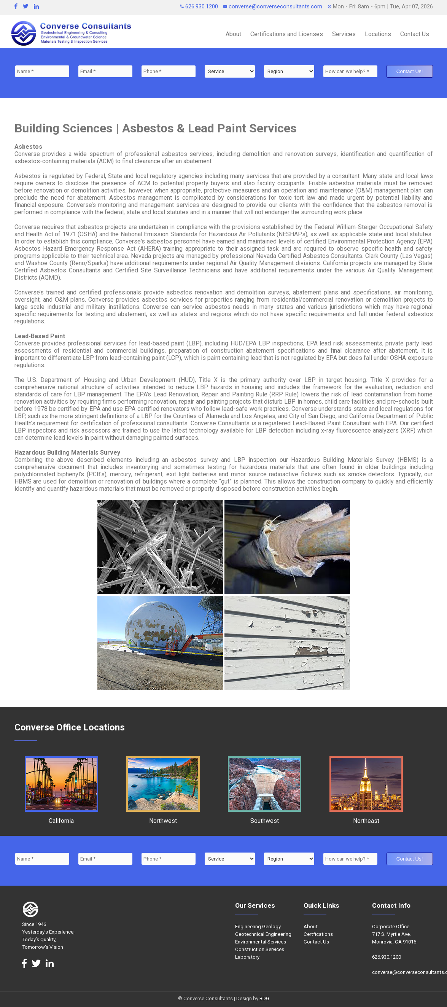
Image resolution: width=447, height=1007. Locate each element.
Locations (378, 34)
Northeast (366, 817)
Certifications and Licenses (286, 34)
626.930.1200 (200, 6)
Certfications (318, 934)
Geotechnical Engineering (263, 934)
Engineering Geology (258, 926)
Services (344, 34)
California (61, 817)
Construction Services (259, 949)
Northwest (163, 817)
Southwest (264, 817)
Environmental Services (260, 942)
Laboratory (247, 957)
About (233, 34)
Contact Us (414, 34)
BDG (264, 998)
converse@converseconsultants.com (273, 6)
